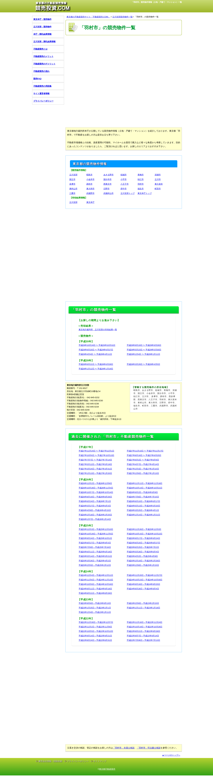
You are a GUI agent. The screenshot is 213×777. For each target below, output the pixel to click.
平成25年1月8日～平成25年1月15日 (143, 565)
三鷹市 (72, 193)
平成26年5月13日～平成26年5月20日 (143, 506)
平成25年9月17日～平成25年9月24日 (143, 538)
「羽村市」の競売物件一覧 (146, 17)
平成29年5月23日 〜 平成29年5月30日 (144, 350)
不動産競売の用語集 (42, 86)
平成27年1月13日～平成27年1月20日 (95, 473)
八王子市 (125, 184)
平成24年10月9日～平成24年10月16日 (96, 584)
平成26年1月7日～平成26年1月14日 (95, 519)
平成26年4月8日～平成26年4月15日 (95, 510)
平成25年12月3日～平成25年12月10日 (96, 529)
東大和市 (90, 188)
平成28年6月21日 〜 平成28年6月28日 (96, 364)
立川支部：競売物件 (42, 27)
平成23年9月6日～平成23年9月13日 (95, 603)
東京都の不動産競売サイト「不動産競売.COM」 (88, 17)
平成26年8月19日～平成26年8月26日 (95, 497)
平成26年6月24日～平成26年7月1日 (95, 501)
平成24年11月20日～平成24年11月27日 (144, 575)
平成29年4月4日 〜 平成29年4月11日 (95, 354)
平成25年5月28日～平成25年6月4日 (143, 552)
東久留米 (159, 184)
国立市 (72, 179)
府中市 (124, 188)
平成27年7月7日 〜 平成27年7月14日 (95, 460)
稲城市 (124, 175)
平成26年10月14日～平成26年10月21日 (144, 488)
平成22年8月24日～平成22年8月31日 (95, 640)
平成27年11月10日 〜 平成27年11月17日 (145, 451)
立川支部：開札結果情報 (44, 41)
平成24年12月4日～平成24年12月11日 (96, 575)
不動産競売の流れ (41, 71)
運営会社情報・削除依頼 (50, 761)
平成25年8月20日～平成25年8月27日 (143, 543)
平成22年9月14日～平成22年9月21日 (95, 636)
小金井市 (90, 179)
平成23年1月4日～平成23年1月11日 (95, 612)
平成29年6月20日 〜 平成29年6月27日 (96, 350)
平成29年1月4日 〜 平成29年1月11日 (143, 354)
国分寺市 (107, 179)
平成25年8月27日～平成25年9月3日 (95, 543)
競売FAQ (37, 78)
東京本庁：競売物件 (42, 19)
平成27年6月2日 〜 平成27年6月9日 (143, 460)
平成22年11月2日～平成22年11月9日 (95, 627)
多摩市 (72, 184)
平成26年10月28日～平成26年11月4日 (96, 488)
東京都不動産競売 (107, 769)
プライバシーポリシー (43, 101)
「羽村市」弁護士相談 (124, 748)
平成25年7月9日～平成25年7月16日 (95, 547)
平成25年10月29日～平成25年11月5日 (96, 534)
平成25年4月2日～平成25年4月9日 (142, 556)
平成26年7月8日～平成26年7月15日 (143, 497)
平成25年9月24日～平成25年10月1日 (95, 538)
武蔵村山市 (108, 193)
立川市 (158, 179)
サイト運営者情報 (41, 93)
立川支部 (73, 175)
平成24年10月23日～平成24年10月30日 (144, 580)
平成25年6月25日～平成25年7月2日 (143, 547)
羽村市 (141, 184)
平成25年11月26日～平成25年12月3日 (144, 529)
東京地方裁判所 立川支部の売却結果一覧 (98, 329)
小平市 (124, 179)
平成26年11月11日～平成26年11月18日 (144, 483)
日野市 (106, 188)
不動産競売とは (40, 49)
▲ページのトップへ (171, 755)
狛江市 (141, 179)
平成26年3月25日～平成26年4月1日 (143, 510)
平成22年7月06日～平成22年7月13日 (143, 640)
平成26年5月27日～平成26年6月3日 (95, 506)
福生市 (141, 188)
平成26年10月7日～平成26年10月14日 (96, 492)
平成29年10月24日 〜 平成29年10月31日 (97, 345)
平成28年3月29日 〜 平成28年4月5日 (143, 364)
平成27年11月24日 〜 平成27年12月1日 (96, 451)
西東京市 (107, 184)
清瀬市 (158, 175)
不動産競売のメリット (43, 56)
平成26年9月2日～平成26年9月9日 (142, 492)
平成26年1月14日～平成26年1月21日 (143, 515)
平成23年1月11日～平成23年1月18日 (143, 608)
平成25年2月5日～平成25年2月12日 (95, 565)
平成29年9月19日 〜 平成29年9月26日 (144, 345)
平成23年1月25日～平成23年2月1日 (95, 608)
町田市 (158, 188)
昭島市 (89, 175)
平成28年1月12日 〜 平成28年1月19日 (96, 369)
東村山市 (73, 188)
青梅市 (141, 175)
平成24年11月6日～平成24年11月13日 (96, 580)
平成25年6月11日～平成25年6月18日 (95, 552)
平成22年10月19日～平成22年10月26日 (144, 627)
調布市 (89, 184)
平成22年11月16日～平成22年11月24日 (144, 622)
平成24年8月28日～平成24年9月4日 (143, 589)
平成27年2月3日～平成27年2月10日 (143, 469)
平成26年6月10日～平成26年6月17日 (143, 501)
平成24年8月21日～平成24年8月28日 (95, 593)
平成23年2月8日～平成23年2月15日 (143, 603)
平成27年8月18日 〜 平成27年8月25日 (144, 455)
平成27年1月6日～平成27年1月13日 (143, 473)
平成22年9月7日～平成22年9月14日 (143, 636)
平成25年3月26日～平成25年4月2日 (95, 561)
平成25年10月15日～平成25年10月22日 (144, 534)
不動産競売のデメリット (44, 64)
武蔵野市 (90, 193)
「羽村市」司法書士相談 (149, 748)
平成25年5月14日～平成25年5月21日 (95, 556)
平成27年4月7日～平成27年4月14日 (143, 464)
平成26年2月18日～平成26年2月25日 (95, 515)
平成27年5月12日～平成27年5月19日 (95, 464)
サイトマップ (99, 761)
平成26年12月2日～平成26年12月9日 (95, 483)
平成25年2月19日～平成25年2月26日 (143, 561)
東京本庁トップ (145, 193)
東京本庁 (90, 202)
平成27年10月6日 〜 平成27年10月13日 (96, 455)
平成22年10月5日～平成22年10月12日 (96, 631)
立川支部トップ (128, 193)
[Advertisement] (123, 58)
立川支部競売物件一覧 (122, 17)
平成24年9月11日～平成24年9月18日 (95, 589)
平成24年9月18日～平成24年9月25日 (143, 584)
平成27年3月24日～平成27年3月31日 (95, 469)
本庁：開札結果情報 (42, 34)
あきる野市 (108, 175)
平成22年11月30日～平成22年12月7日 (96, 622)
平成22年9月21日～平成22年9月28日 (143, 631)
